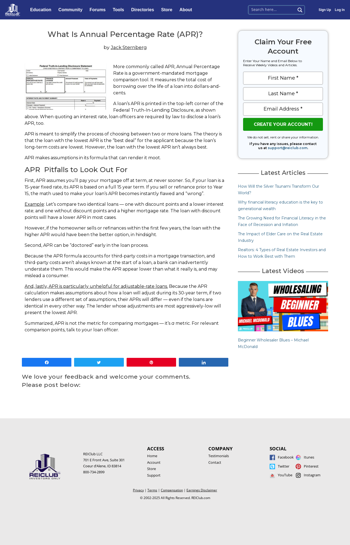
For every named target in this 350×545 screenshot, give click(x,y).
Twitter (283, 466)
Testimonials (218, 455)
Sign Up (325, 10)
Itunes (309, 457)
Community (72, 10)
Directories (144, 10)
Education (42, 10)
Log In (340, 10)
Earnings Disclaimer (201, 490)
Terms (152, 490)
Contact (214, 462)
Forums (99, 10)
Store (168, 10)
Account (154, 462)
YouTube (285, 474)
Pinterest (311, 466)
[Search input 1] (272, 9)
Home (152, 455)
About (187, 10)
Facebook (286, 457)
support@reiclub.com (287, 148)
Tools (120, 10)
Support (154, 475)
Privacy (138, 490)
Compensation (172, 490)
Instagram (312, 474)
